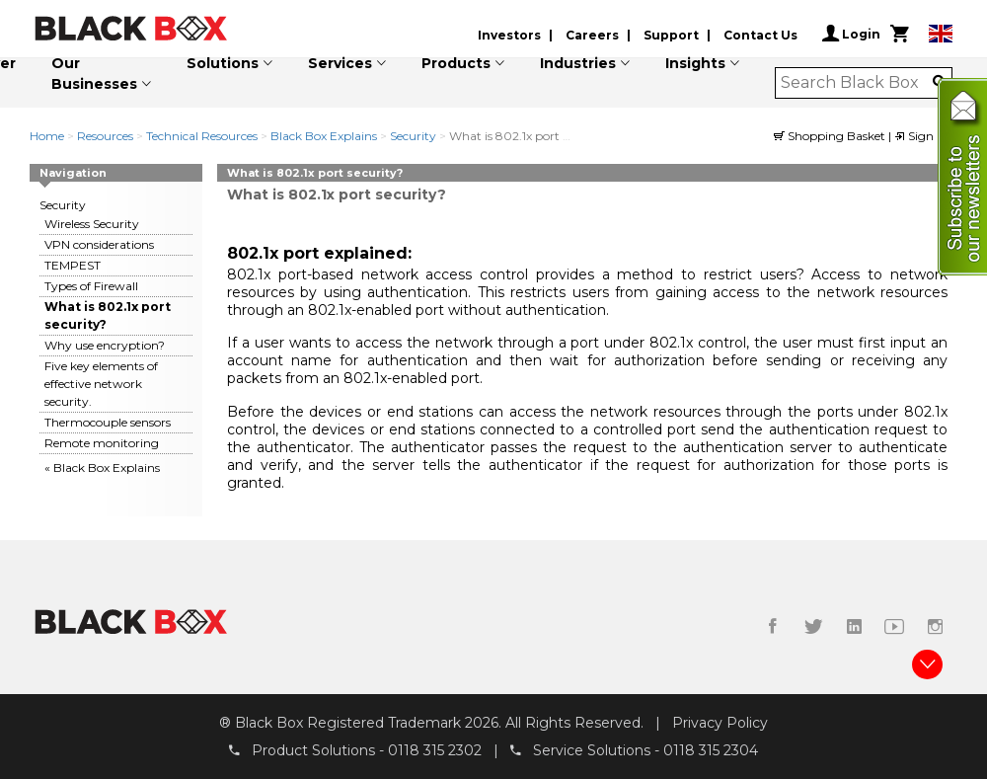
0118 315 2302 (435, 750)
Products (456, 63)
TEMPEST (72, 265)
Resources (105, 135)
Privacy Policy (720, 723)
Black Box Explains (323, 135)
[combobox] (857, 83)
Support (671, 35)
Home (47, 135)
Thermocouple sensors (107, 422)
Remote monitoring (101, 442)
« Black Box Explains (102, 467)
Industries (578, 63)
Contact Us (760, 35)
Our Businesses (94, 73)
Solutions (223, 63)
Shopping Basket (831, 135)
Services (340, 63)
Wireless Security (91, 223)
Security (413, 135)
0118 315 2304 (710, 750)
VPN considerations (99, 244)
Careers (592, 35)
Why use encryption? (104, 345)
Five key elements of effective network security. (101, 383)
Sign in (921, 135)
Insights (695, 63)
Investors (509, 35)
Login (851, 33)
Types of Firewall (91, 285)
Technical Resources (202, 135)
